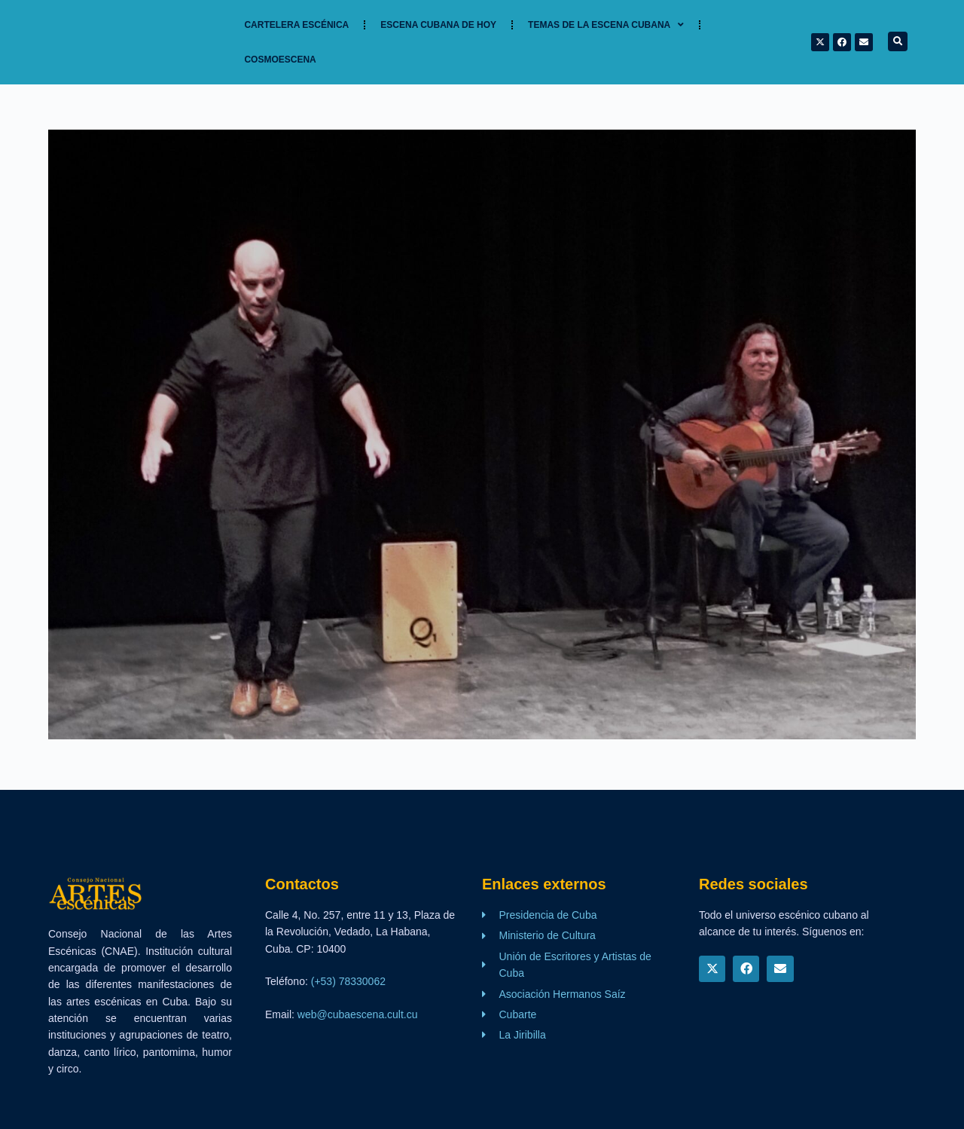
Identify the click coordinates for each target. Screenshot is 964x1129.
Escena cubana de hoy (438, 25)
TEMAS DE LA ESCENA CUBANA (606, 25)
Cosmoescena (280, 59)
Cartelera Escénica (296, 25)
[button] (898, 41)
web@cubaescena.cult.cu (357, 1014)
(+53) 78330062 (348, 981)
